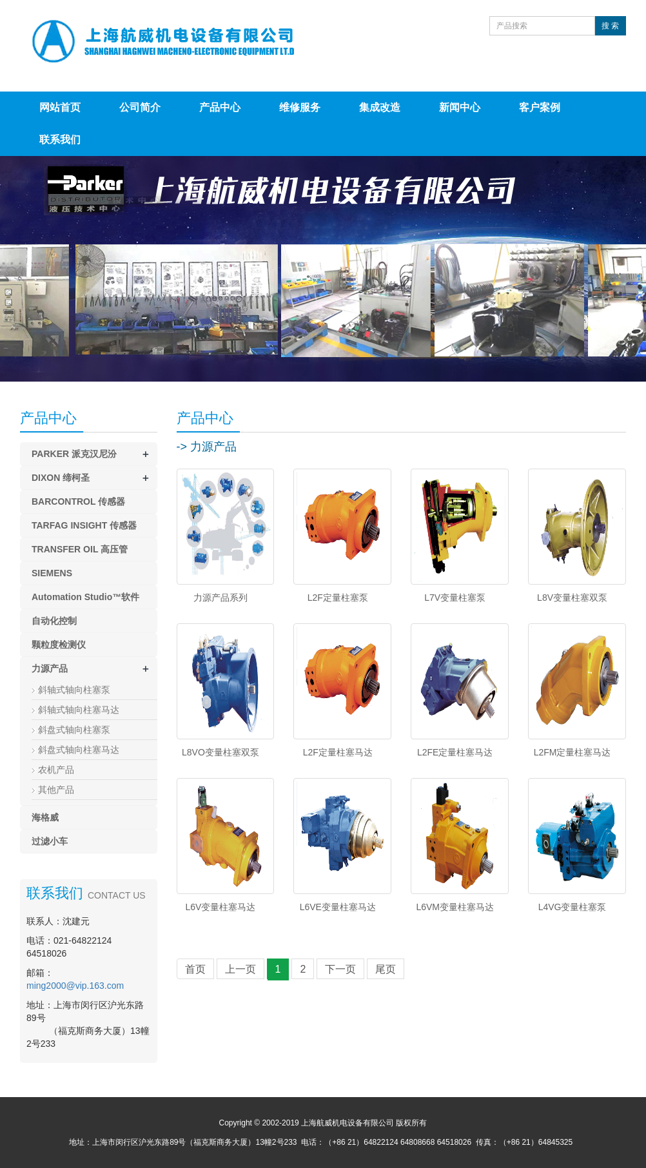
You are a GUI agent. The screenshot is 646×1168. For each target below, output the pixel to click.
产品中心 (219, 107)
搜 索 (610, 25)
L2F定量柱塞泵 (338, 597)
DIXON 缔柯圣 (61, 477)
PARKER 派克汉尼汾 (74, 454)
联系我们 (60, 139)
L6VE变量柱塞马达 (338, 907)
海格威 (45, 817)
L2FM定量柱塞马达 (572, 752)
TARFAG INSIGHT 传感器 (84, 525)
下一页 (340, 969)
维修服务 (299, 107)
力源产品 (50, 668)
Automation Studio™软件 (85, 597)
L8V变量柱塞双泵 (572, 597)
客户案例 (539, 107)
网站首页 (60, 107)
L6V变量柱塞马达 (220, 907)
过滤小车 (50, 841)
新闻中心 (459, 107)
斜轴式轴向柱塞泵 (74, 690)
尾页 (385, 969)
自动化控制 (54, 621)
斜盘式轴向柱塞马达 (78, 750)
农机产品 (56, 769)
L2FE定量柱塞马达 (455, 752)
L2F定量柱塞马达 (338, 752)
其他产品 (56, 789)
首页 (195, 969)
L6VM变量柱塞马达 (455, 907)
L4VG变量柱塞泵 (572, 907)
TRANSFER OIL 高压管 (80, 549)
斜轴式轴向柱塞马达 (78, 710)
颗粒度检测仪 (59, 644)
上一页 (240, 969)
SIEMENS (52, 573)
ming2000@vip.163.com (75, 985)
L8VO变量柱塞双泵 (220, 752)
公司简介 (140, 107)
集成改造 (379, 107)
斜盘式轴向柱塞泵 (74, 730)
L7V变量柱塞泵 (454, 597)
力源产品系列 (220, 597)
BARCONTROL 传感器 (78, 501)
